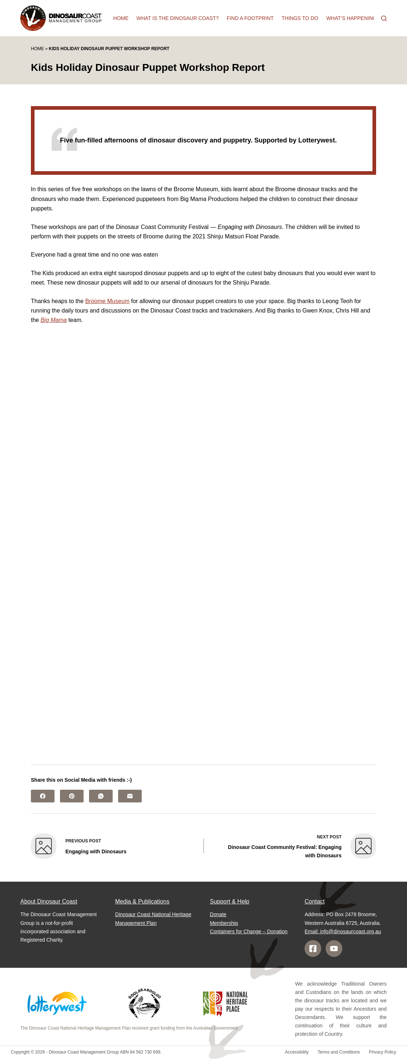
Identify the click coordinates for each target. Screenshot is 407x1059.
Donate (218, 914)
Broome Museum (107, 301)
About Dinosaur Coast (48, 901)
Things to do (300, 18)
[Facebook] (43, 796)
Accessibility (297, 1052)
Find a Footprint (250, 18)
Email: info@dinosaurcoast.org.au (343, 931)
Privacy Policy (382, 1052)
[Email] (130, 796)
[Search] (384, 18)
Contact (315, 901)
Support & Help (230, 901)
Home (121, 18)
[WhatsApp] (101, 796)
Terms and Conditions (339, 1052)
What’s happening (351, 18)
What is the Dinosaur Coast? (178, 18)
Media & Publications (142, 901)
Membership (224, 923)
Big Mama (54, 320)
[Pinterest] (72, 796)
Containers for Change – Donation (248, 931)
